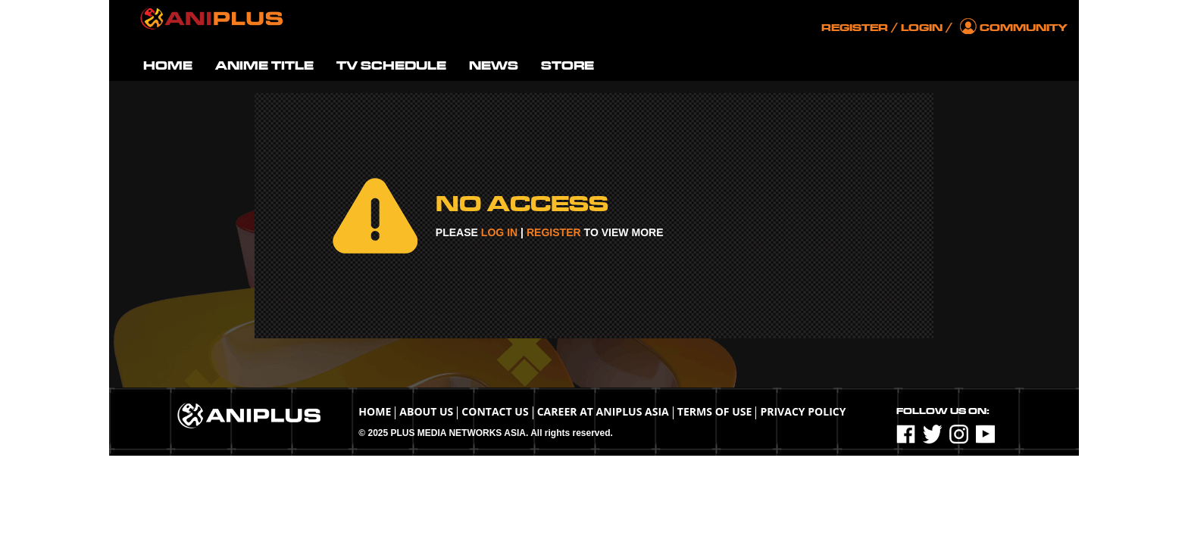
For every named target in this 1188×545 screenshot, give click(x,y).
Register (854, 27)
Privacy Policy (803, 411)
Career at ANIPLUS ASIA (603, 411)
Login (922, 27)
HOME (167, 65)
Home (374, 411)
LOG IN (499, 232)
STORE (567, 65)
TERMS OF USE (714, 411)
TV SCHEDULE (391, 65)
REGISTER (554, 232)
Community (1024, 27)
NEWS (493, 65)
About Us (426, 411)
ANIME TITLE (264, 65)
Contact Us (494, 411)
